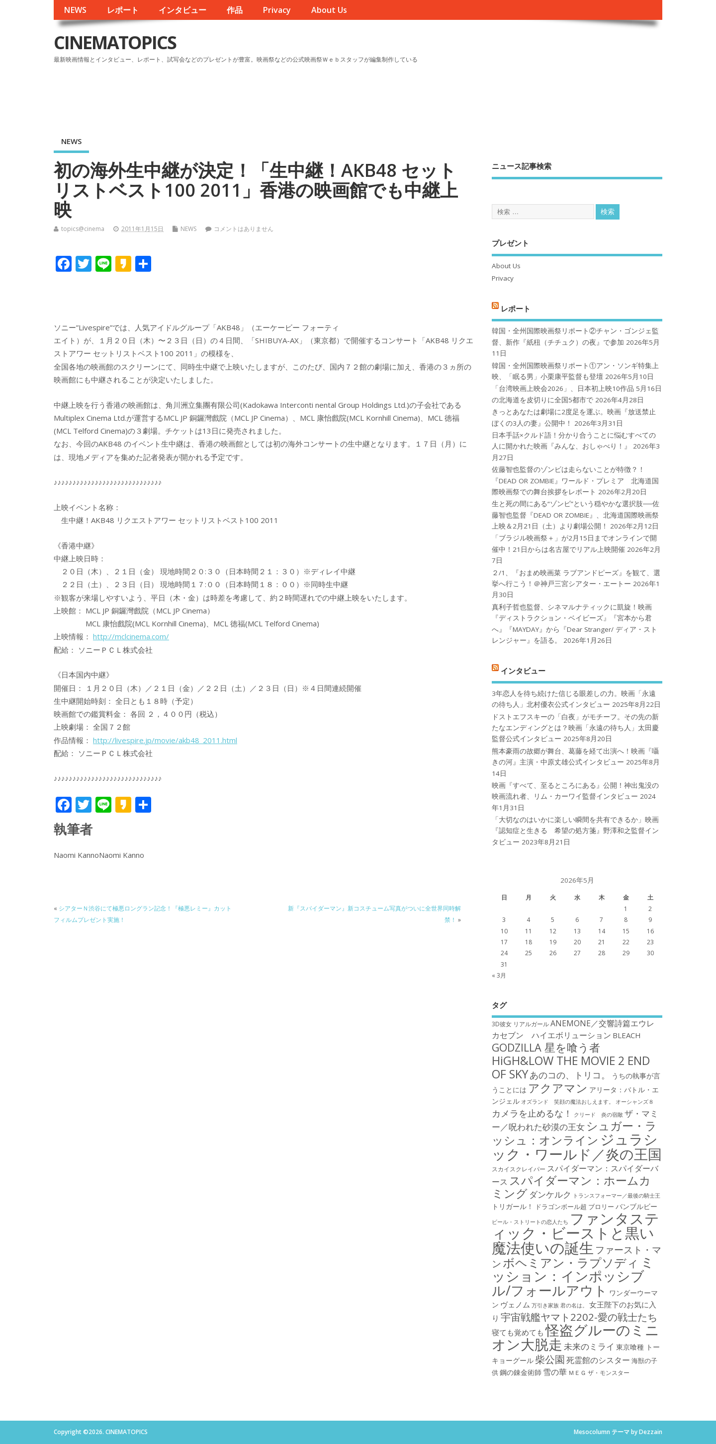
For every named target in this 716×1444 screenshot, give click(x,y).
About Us (329, 9)
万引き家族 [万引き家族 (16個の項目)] (545, 1305)
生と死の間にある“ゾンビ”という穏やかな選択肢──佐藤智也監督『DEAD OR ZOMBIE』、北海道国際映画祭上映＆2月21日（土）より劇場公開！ (575, 515)
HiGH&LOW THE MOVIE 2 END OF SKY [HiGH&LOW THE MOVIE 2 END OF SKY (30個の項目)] (571, 1067)
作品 (235, 9)
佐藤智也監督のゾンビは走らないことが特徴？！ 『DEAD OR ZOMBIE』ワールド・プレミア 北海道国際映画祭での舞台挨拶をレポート (575, 480)
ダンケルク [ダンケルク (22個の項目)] (550, 1194)
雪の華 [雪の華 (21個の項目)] (555, 1372)
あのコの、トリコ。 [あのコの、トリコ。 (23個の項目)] (570, 1075)
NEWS (75, 9)
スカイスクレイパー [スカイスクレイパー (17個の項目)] (518, 1169)
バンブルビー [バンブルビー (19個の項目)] (636, 1206)
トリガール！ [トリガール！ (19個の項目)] (513, 1206)
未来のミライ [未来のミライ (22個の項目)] (589, 1346)
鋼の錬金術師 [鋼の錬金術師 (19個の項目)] (520, 1372)
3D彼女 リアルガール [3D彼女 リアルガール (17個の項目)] (520, 1024)
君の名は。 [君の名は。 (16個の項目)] (574, 1305)
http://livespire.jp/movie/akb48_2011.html (165, 740)
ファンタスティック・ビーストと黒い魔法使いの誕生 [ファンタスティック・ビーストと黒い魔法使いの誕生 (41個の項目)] (575, 1233)
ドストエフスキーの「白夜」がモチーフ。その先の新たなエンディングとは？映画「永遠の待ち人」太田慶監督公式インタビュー (575, 728)
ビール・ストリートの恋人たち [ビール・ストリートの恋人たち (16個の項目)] (530, 1221)
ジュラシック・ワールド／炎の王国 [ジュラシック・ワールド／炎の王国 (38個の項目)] (577, 1146)
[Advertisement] (473, 94)
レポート (123, 9)
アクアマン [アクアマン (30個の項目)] (558, 1088)
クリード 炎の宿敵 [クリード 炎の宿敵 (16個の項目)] (598, 1114)
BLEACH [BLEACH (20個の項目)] (627, 1035)
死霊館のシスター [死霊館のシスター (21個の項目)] (598, 1360)
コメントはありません (243, 229)
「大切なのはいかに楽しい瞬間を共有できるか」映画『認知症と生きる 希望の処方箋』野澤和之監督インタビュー (575, 830)
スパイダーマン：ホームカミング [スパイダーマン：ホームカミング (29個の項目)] (571, 1187)
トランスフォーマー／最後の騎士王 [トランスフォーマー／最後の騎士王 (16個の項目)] (616, 1195)
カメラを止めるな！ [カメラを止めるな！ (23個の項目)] (532, 1113)
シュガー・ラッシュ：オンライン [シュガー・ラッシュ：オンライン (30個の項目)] (574, 1133)
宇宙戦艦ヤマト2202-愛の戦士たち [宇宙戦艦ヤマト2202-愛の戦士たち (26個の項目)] (579, 1317)
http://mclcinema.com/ (131, 636)
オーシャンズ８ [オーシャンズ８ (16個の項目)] (635, 1101)
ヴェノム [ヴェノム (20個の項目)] (515, 1304)
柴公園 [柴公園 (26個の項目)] (550, 1359)
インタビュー (182, 9)
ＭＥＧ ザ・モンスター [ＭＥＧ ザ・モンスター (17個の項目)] (598, 1372)
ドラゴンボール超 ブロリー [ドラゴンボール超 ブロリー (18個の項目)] (574, 1206)
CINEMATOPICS (115, 42)
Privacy (277, 9)
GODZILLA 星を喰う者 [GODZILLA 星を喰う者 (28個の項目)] (546, 1047)
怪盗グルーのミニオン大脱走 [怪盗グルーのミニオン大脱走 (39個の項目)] (575, 1337)
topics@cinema (82, 229)
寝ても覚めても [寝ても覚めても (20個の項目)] (518, 1332)
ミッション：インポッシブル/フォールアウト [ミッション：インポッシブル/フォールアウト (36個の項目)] (573, 1276)
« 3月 (499, 975)
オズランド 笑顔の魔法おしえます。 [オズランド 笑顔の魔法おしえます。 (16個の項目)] (567, 1101)
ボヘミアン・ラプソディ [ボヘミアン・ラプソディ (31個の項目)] (571, 1262)
